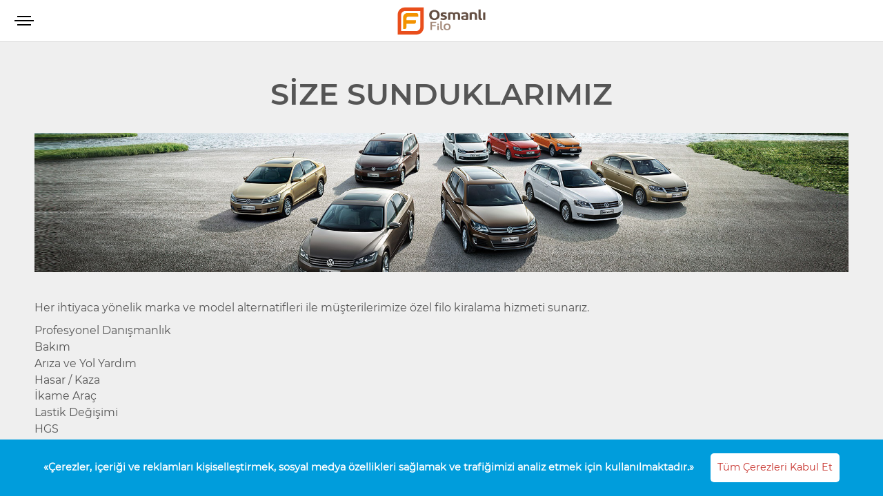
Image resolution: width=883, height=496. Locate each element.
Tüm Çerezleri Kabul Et (775, 467)
